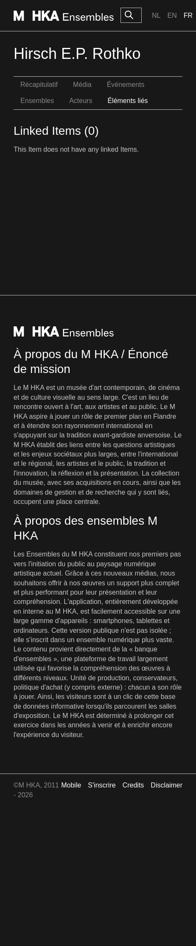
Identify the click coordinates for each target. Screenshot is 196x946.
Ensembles (37, 100)
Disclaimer (166, 785)
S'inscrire (101, 785)
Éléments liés (127, 100)
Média (82, 84)
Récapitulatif (39, 84)
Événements (126, 84)
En (171, 15)
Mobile (71, 785)
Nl (156, 15)
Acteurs (80, 100)
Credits (133, 785)
